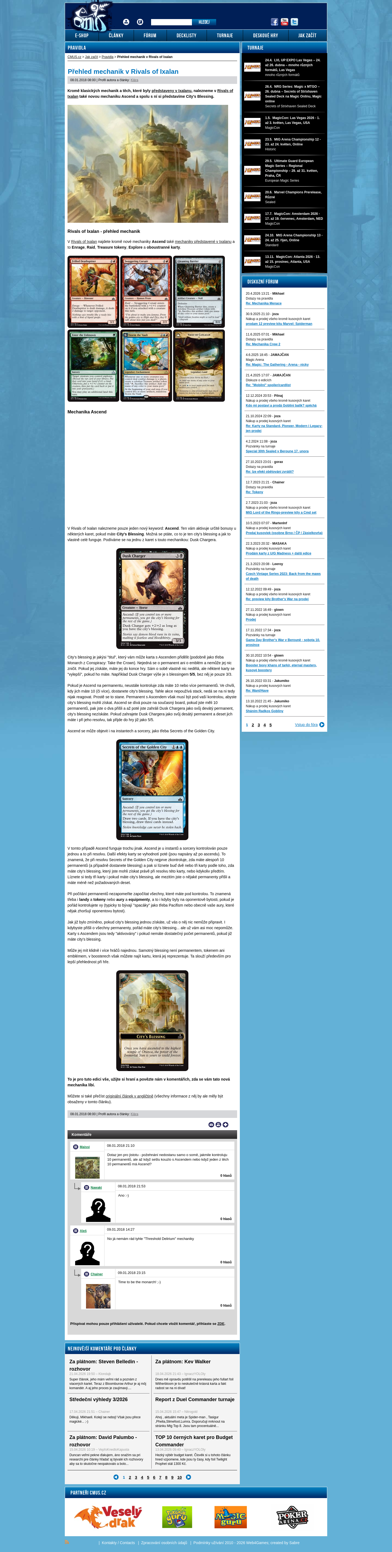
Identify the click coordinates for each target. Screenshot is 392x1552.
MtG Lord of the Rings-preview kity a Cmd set (281, 512)
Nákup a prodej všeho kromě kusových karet (278, 319)
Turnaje (255, 48)
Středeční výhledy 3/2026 (98, 1399)
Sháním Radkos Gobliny (264, 711)
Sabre (294, 1543)
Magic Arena (255, 360)
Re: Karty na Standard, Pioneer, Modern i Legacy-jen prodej (284, 428)
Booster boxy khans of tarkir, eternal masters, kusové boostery (281, 667)
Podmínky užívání (209, 1543)
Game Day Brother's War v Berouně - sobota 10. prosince (283, 642)
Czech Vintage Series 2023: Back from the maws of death (283, 576)
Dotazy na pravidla (259, 298)
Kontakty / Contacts (118, 1543)
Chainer (97, 1274)
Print (218, 1124)
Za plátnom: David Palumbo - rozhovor (103, 1441)
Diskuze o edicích (258, 380)
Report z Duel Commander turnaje (195, 1399)
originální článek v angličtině (129, 1096)
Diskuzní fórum (262, 282)
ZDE (220, 1324)
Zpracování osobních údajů (164, 1543)
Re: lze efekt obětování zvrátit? (270, 472)
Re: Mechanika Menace (263, 303)
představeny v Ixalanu (171, 91)
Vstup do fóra (306, 724)
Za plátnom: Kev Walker (183, 1361)
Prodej (251, 619)
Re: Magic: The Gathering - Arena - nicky (277, 365)
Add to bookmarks (225, 1124)
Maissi (85, 1147)
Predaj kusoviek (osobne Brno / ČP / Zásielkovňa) (284, 533)
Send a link (211, 1124)
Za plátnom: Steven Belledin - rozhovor (103, 1365)
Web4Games (257, 1543)
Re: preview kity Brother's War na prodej (277, 599)
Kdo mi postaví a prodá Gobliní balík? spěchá (281, 405)
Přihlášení (126, 18)
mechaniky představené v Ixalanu (203, 241)
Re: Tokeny (254, 492)
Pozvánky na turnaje (260, 446)
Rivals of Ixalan (84, 241)
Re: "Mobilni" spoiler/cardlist (268, 385)
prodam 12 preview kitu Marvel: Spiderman (279, 324)
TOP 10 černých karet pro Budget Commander (194, 1441)
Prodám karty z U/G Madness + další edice (278, 553)
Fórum (140, 18)
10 (179, 1477)
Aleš (83, 1231)
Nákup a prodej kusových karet (268, 421)
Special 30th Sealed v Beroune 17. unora (277, 451)
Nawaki (96, 1188)
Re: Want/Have (257, 691)
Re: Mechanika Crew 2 (263, 344)
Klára (134, 80)
